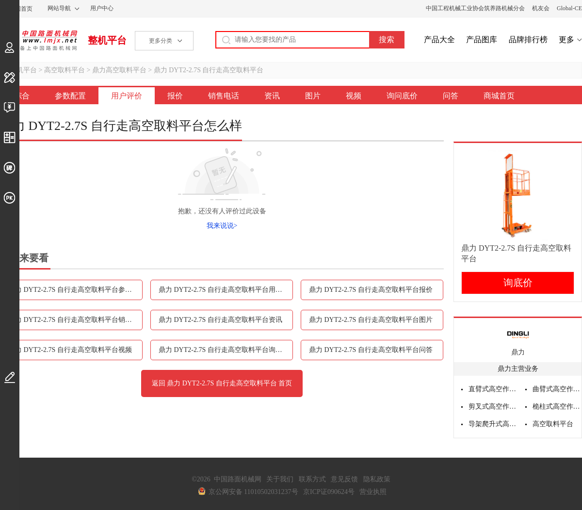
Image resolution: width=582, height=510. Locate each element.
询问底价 (402, 96)
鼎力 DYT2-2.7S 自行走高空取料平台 (209, 70)
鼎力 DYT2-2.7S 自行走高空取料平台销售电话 (75, 319)
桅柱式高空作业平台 (557, 406)
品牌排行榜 (528, 39)
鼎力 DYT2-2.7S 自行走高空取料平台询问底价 (226, 349)
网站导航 (59, 8)
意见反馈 (344, 479)
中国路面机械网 (38, 40)
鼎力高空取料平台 (119, 70)
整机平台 (107, 40)
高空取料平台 (64, 70)
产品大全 (439, 39)
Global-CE (569, 8)
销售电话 (223, 96)
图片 (313, 96)
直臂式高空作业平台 (493, 389)
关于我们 (279, 479)
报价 (175, 96)
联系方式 (312, 479)
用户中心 (101, 8)
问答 (450, 96)
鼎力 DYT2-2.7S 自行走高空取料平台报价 (371, 289)
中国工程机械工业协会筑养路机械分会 (475, 8)
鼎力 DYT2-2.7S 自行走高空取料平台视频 (70, 349)
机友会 (541, 8)
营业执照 (373, 491)
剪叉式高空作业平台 (493, 406)
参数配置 (70, 96)
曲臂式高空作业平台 (557, 389)
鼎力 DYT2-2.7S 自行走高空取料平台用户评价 (226, 289)
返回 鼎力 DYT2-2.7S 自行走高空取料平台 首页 (222, 383)
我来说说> (222, 225)
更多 (566, 39)
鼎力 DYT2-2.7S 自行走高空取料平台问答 (371, 349)
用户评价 (126, 96)
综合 (22, 96)
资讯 (272, 96)
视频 (353, 96)
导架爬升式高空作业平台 (493, 424)
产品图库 (481, 39)
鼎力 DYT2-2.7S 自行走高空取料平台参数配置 (75, 289)
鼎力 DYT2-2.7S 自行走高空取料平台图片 (371, 319)
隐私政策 (376, 479)
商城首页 (499, 96)
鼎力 (518, 352)
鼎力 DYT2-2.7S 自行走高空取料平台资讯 (220, 319)
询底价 (518, 282)
